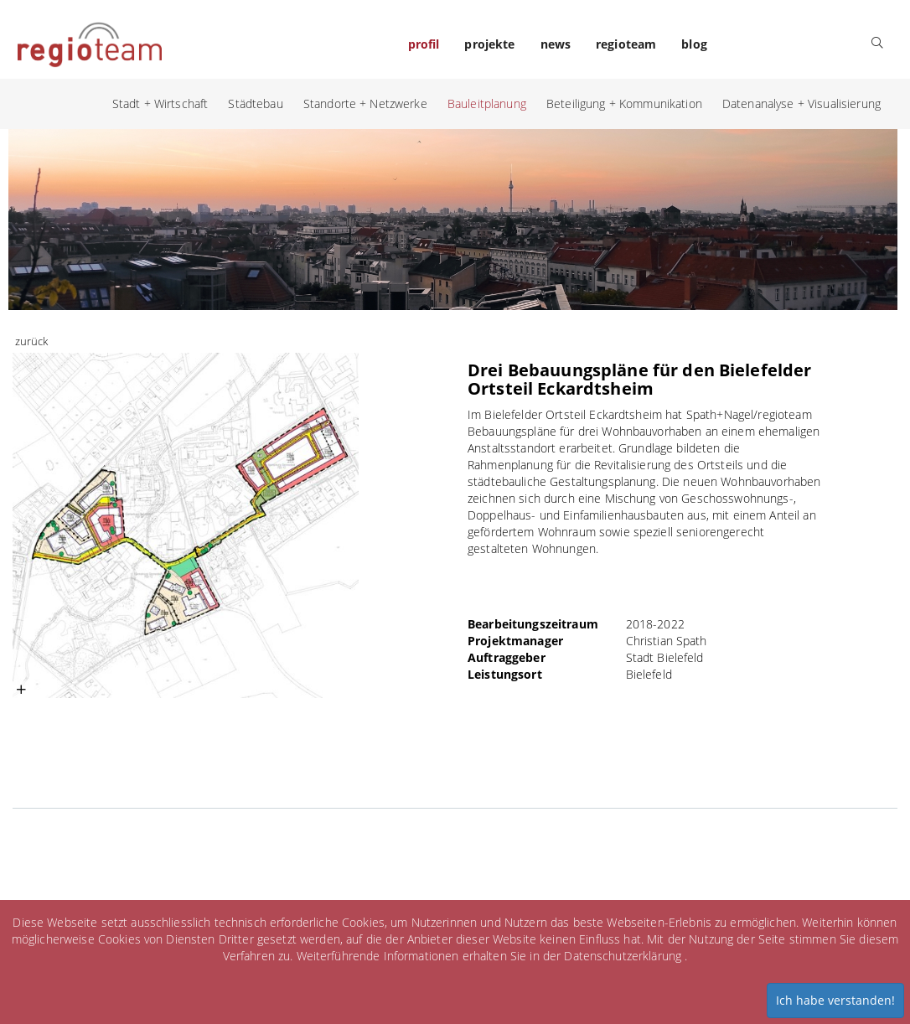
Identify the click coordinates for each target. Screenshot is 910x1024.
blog (694, 44)
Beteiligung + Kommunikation (624, 103)
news (555, 44)
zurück (31, 341)
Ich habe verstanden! (835, 1000)
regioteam (626, 44)
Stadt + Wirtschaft (160, 103)
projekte (489, 44)
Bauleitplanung (486, 103)
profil (424, 44)
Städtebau (255, 103)
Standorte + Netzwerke (365, 103)
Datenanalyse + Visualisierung (801, 103)
